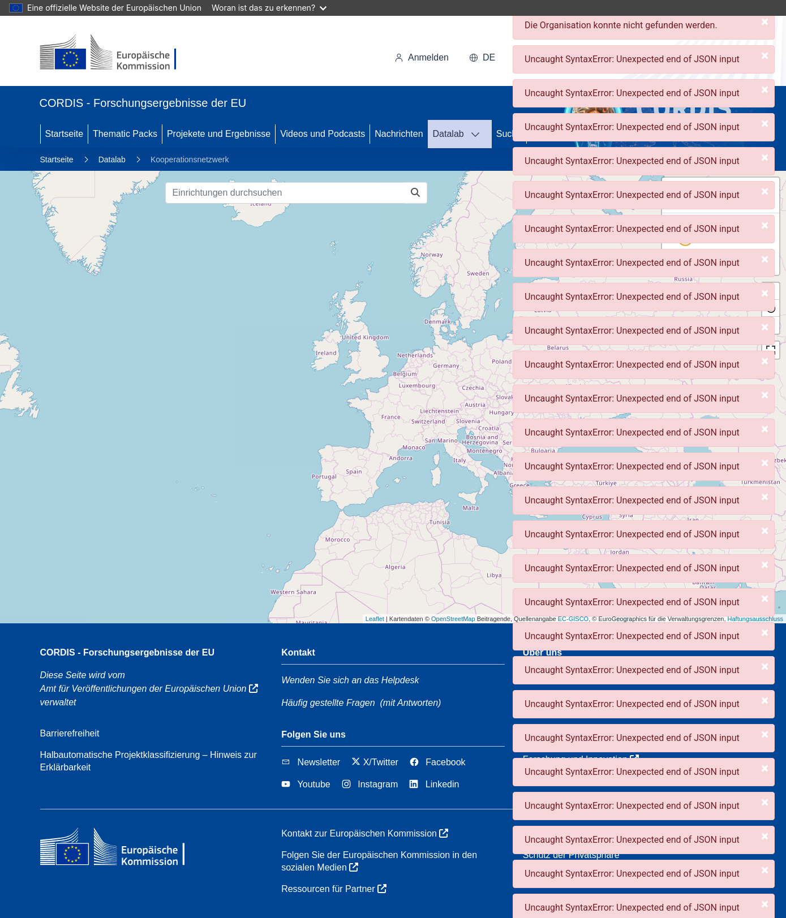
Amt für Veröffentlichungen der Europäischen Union (149, 688)
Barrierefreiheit (70, 733)
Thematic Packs (125, 134)
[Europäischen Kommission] (117, 53)
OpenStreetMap (453, 618)
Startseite (64, 134)
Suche (509, 134)
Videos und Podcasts (322, 134)
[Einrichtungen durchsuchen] (285, 193)
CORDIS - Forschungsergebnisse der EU (127, 652)
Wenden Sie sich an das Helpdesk (350, 680)
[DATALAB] (478, 134)
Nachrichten (399, 134)
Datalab (448, 134)
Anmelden (421, 57)
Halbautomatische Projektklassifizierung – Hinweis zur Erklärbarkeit (148, 761)
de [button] (482, 57)
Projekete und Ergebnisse (218, 134)
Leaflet (375, 618)
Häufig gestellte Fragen (328, 703)
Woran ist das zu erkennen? (269, 7)
